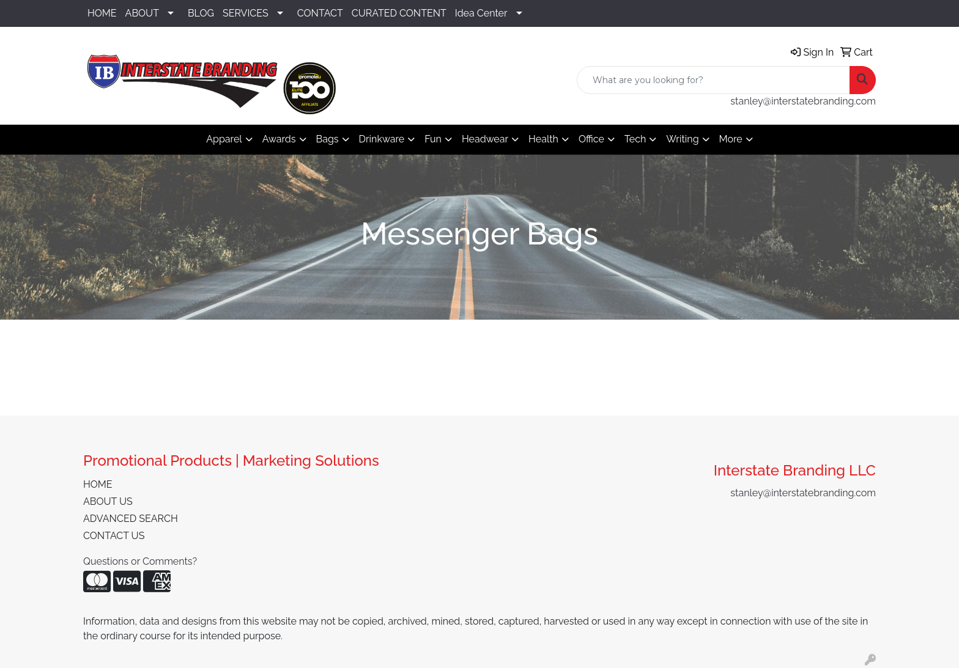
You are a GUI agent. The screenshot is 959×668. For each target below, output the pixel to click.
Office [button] (591, 139)
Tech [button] (635, 139)
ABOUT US (108, 501)
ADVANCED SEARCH (130, 518)
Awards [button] (279, 139)
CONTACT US (113, 535)
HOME (102, 13)
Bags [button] (327, 139)
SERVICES (245, 13)
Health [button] (543, 139)
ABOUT (142, 13)
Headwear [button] (485, 139)
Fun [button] (433, 139)
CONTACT (320, 13)
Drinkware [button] (382, 139)
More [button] (730, 139)
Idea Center (481, 13)
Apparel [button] (224, 139)
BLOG (201, 13)
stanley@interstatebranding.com (803, 101)
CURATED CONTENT (399, 13)
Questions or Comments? (140, 561)
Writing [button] (682, 139)
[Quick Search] (713, 80)
